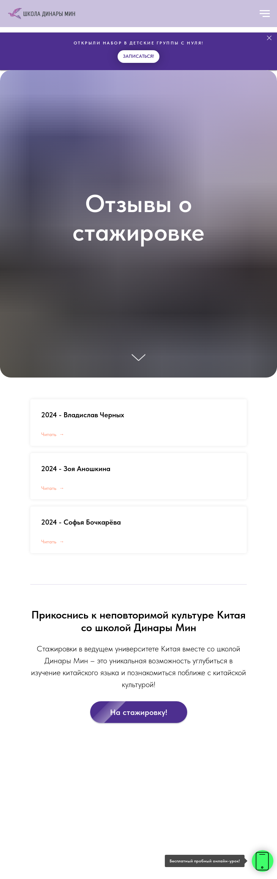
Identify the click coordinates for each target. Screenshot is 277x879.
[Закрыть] (269, 38)
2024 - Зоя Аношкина (75, 468)
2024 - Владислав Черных (82, 414)
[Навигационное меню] (265, 13)
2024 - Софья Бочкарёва (81, 522)
